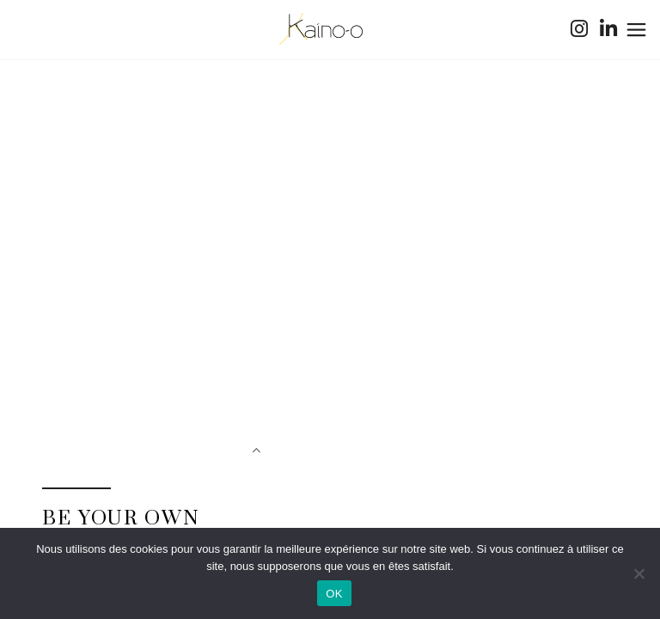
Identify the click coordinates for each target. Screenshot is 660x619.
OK (334, 593)
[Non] (638, 573)
